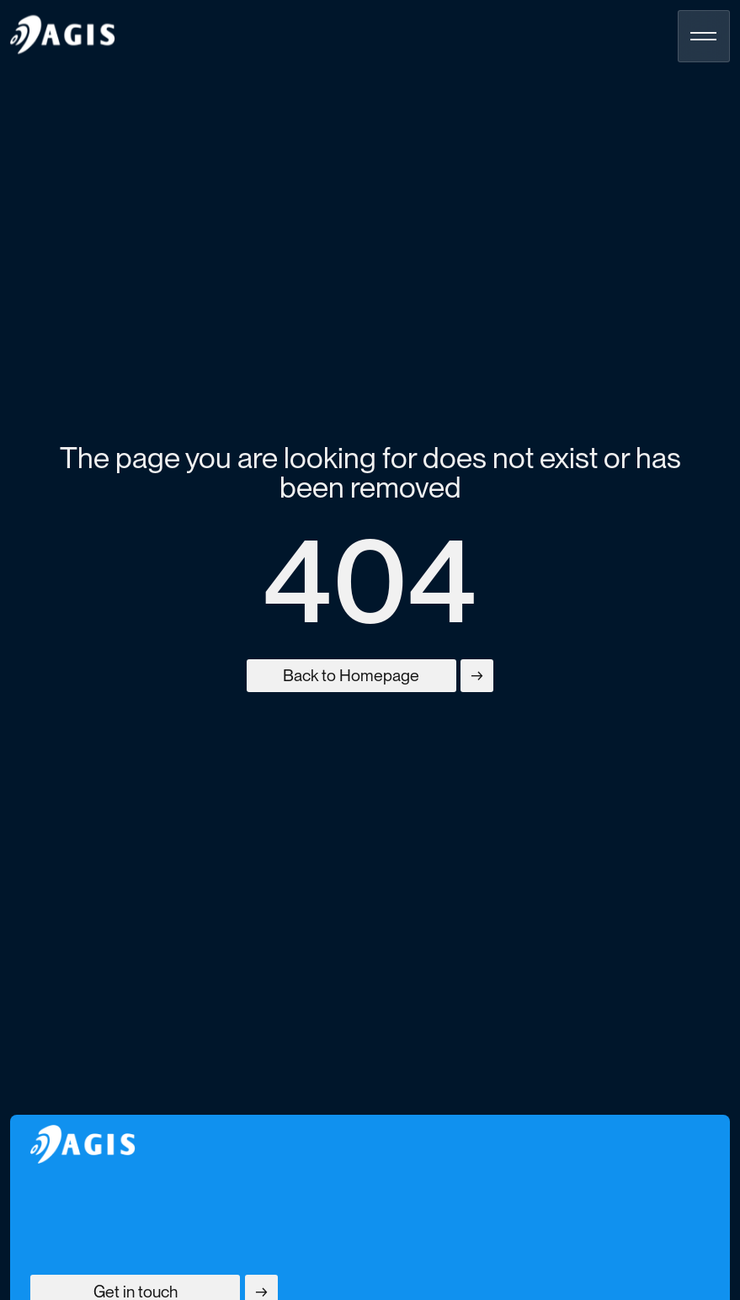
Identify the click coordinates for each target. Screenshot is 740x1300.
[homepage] (62, 34)
